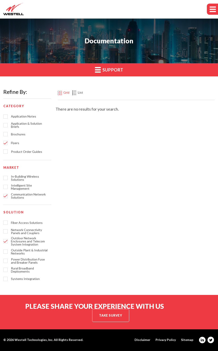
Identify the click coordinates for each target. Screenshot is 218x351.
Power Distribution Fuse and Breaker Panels (28, 261)
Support (109, 70)
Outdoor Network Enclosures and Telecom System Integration (28, 241)
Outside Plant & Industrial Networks (29, 252)
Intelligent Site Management (21, 187)
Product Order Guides (26, 151)
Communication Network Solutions (28, 196)
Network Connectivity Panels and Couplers (26, 231)
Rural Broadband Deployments (22, 270)
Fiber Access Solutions (27, 222)
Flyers (15, 143)
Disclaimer (142, 339)
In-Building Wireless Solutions (25, 178)
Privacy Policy (166, 339)
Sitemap (187, 339)
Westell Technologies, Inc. (34, 340)
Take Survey (110, 315)
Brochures (18, 134)
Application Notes (23, 116)
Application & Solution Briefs (26, 125)
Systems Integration (25, 278)
